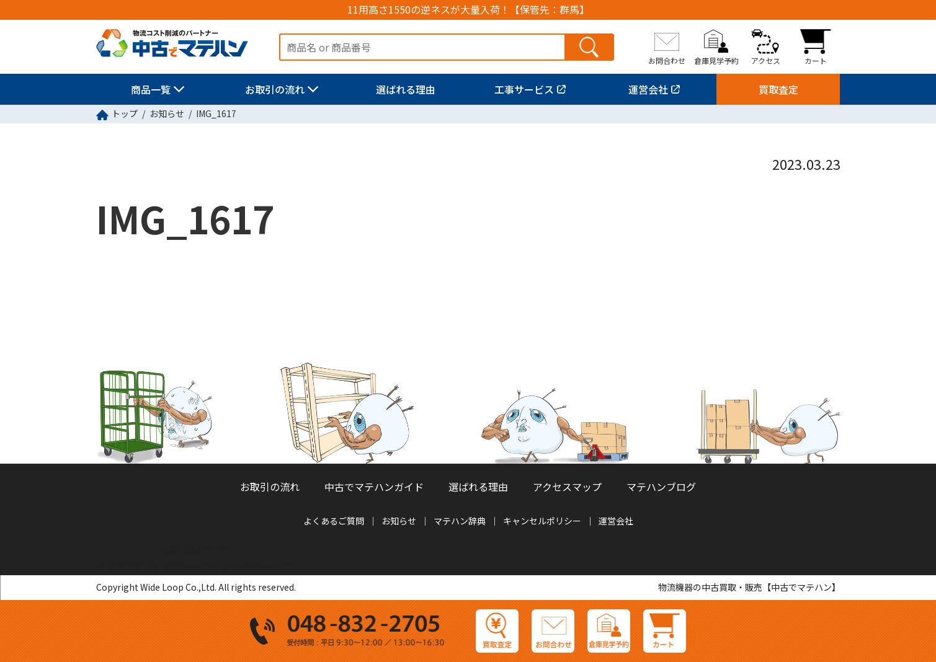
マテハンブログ (661, 486)
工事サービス (524, 89)
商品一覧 (151, 89)
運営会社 (648, 89)
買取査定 (778, 89)
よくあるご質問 (333, 520)
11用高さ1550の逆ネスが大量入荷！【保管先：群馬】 (468, 9)
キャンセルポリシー (542, 520)
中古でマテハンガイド (374, 486)
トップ (125, 113)
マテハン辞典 (460, 520)
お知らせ (166, 113)
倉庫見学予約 (716, 60)
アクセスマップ (567, 486)
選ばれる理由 (405, 89)
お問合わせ (666, 60)
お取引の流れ (275, 89)
